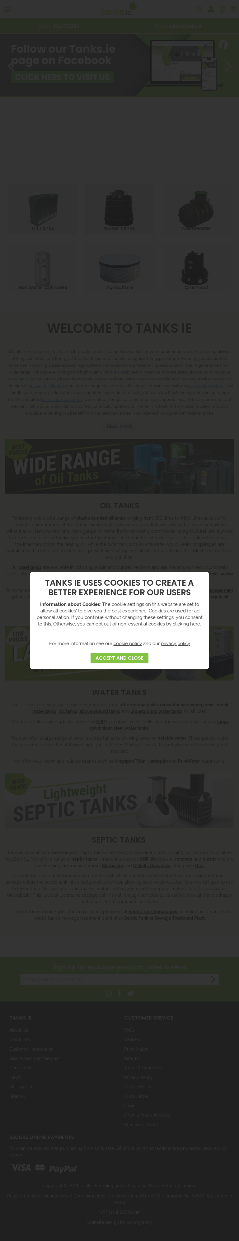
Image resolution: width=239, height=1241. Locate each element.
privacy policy (175, 643)
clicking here (186, 623)
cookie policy (128, 643)
